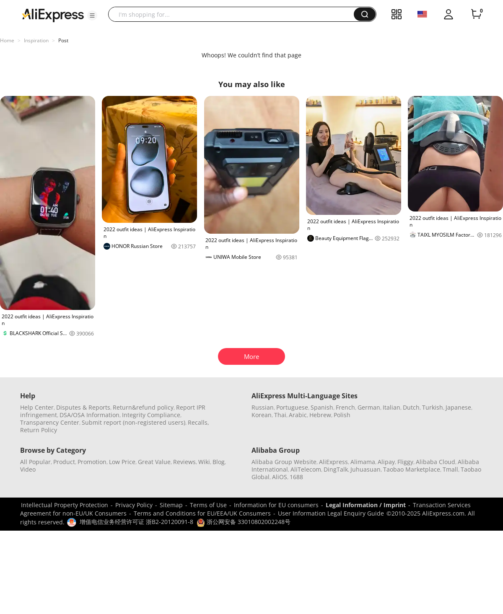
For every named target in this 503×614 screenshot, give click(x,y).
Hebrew (320, 415)
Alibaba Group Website (284, 462)
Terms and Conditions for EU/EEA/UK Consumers (202, 513)
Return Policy (38, 430)
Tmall (450, 469)
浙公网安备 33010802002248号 (243, 522)
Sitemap (171, 505)
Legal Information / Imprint (366, 505)
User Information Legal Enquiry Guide (331, 513)
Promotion (92, 462)
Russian (263, 407)
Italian (391, 407)
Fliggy (405, 462)
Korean (262, 415)
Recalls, (198, 422)
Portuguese (292, 407)
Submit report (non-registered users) (133, 422)
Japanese (458, 407)
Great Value (154, 462)
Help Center (37, 407)
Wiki (204, 462)
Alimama (362, 462)
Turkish (432, 407)
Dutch (411, 407)
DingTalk (336, 469)
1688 (296, 477)
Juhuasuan (365, 469)
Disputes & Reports (83, 407)
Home (7, 40)
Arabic (298, 415)
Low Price (122, 462)
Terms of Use (208, 505)
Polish (342, 415)
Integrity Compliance (151, 415)
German (369, 407)
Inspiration (36, 40)
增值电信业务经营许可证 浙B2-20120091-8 (136, 522)
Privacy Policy (134, 505)
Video (28, 469)
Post (63, 40)
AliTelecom (305, 469)
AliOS (279, 477)
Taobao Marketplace (411, 469)
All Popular (35, 462)
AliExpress (333, 462)
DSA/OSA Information (89, 415)
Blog (219, 462)
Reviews (184, 462)
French (345, 407)
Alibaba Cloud (435, 462)
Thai (280, 415)
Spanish (322, 407)
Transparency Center (49, 422)
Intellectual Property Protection (64, 505)
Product (64, 462)
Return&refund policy (143, 407)
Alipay (386, 462)
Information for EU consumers (276, 505)
